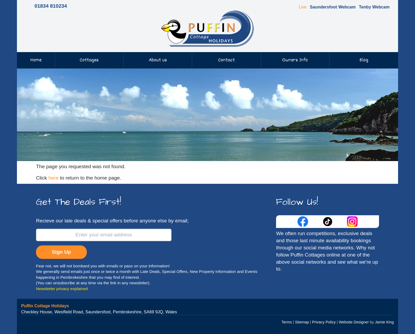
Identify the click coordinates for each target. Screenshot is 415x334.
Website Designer (354, 322)
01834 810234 (50, 6)
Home (36, 60)
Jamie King (384, 322)
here (53, 178)
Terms (287, 322)
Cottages (89, 60)
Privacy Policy (324, 322)
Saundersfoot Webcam (333, 7)
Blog (363, 60)
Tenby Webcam (374, 7)
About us (158, 60)
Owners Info (295, 60)
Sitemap (302, 322)
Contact (226, 60)
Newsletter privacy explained (62, 288)
